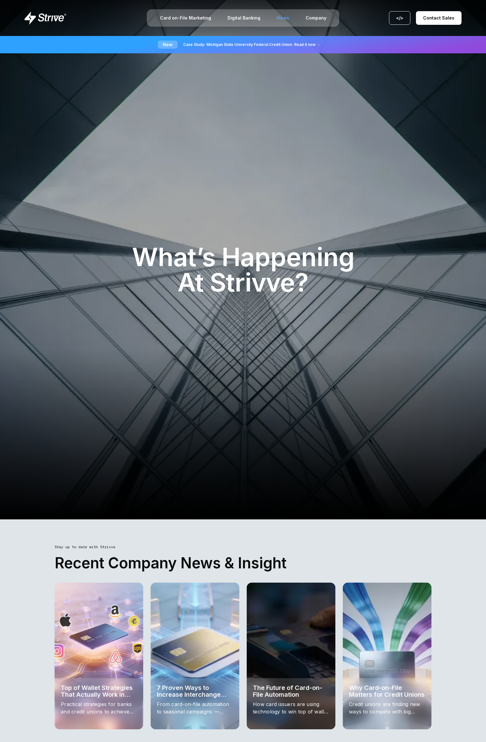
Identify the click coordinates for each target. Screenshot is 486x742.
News (283, 18)
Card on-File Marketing (185, 18)
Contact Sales (438, 17)
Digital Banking (244, 18)
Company (316, 18)
